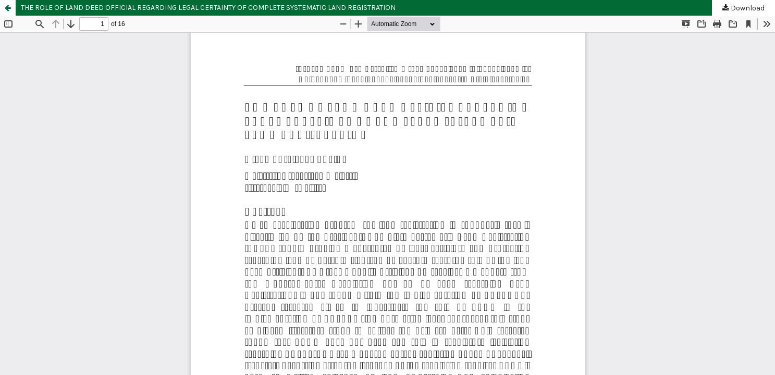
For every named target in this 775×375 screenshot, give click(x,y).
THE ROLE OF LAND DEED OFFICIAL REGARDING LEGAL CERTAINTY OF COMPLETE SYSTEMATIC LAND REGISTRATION (208, 7)
